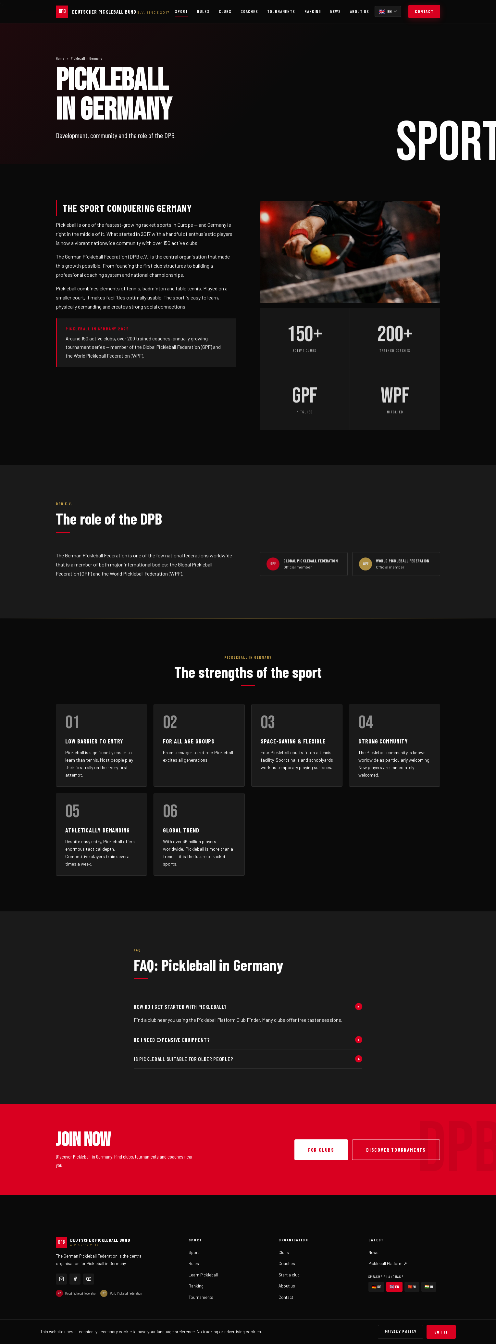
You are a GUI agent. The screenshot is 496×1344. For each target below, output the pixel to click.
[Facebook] (75, 1279)
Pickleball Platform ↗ (387, 1263)
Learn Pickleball (203, 1274)
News (335, 11)
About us (359, 11)
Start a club (289, 1274)
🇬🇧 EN (394, 1286)
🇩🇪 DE (376, 1286)
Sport (181, 11)
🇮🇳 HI (429, 1286)
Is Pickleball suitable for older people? (248, 1058)
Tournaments (281, 11)
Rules (203, 11)
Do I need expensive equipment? (248, 1039)
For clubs (321, 1150)
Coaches (249, 11)
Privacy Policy (400, 1331)
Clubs (225, 11)
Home (60, 58)
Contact (424, 11)
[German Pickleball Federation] (113, 12)
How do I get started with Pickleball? (248, 1006)
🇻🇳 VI (412, 1286)
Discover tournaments (396, 1150)
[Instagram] (61, 1279)
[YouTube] (88, 1279)
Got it (441, 1332)
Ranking (312, 11)
